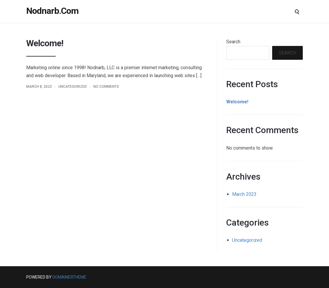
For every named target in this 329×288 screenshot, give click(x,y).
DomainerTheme (69, 277)
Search (233, 41)
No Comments (106, 87)
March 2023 (244, 194)
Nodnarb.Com (52, 10)
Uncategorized (72, 87)
